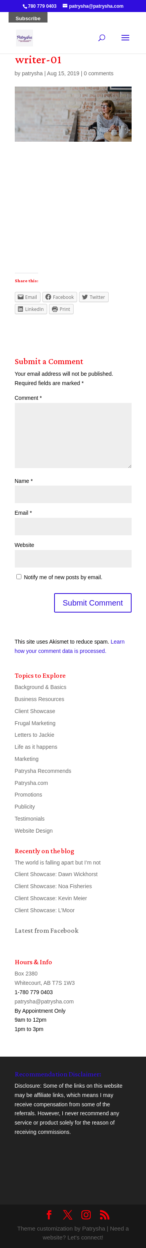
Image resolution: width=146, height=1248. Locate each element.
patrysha (32, 73)
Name (24, 481)
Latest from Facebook (47, 930)
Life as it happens (36, 747)
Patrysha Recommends (43, 771)
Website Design (34, 831)
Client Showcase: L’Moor (45, 910)
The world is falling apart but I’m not (58, 862)
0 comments (98, 73)
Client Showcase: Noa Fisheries (53, 886)
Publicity (25, 807)
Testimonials (30, 819)
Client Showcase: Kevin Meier (51, 898)
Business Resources (40, 699)
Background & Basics (41, 687)
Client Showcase (35, 711)
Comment (28, 398)
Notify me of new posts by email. (63, 577)
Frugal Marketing (35, 723)
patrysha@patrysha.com (44, 1001)
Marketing (27, 759)
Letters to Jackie (35, 735)
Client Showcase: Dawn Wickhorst (56, 874)
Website (24, 545)
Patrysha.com (31, 783)
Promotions (28, 794)
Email (23, 513)
